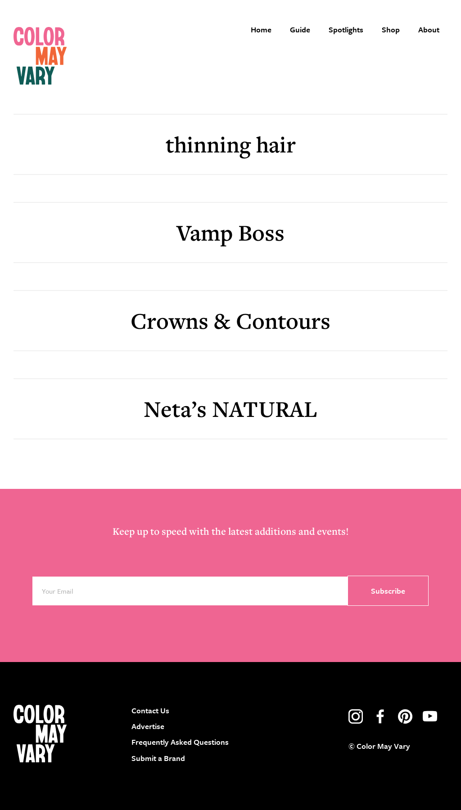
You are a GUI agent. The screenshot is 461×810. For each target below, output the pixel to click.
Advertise (147, 726)
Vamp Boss (230, 232)
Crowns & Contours (230, 320)
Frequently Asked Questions (180, 741)
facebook (380, 716)
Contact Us (150, 710)
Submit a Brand (158, 758)
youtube (430, 716)
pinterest (405, 716)
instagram (355, 716)
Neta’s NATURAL (230, 408)
